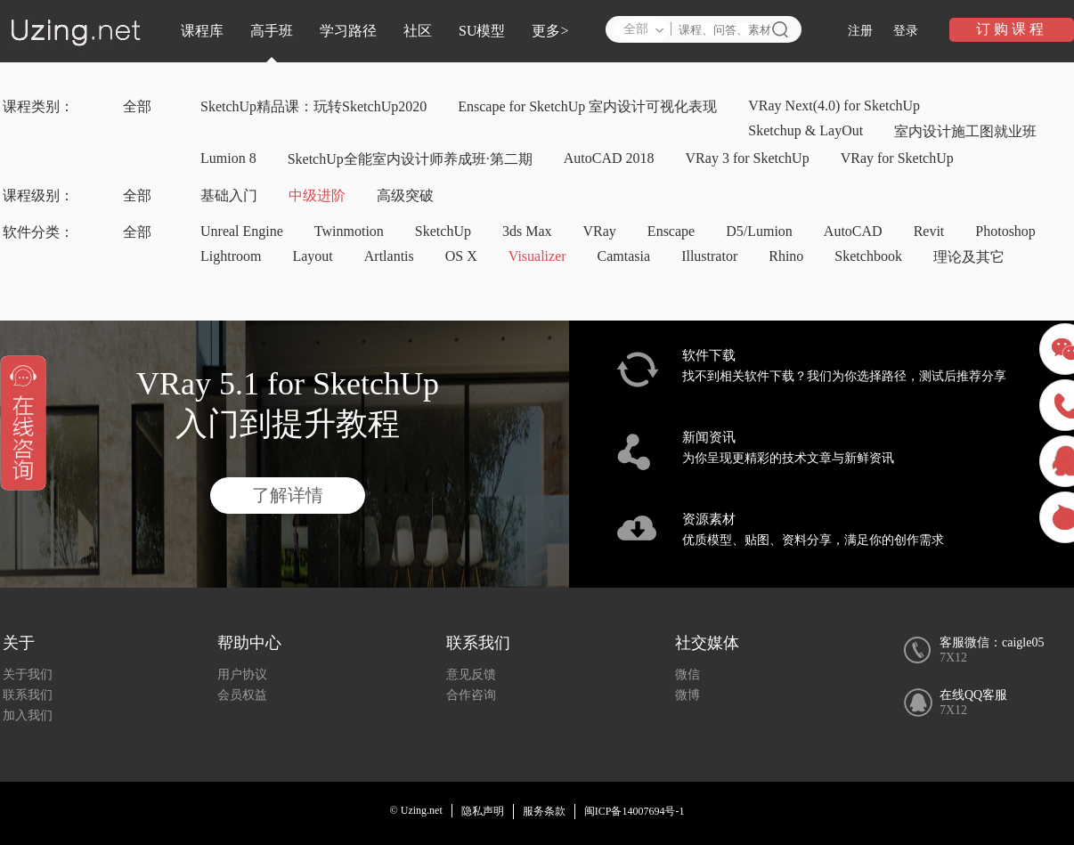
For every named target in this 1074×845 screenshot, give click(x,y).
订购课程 (1011, 29)
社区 (417, 30)
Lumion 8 (228, 158)
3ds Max (527, 231)
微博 (687, 695)
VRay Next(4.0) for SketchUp (834, 105)
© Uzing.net (416, 810)
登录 (905, 30)
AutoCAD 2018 (609, 158)
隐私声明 (482, 811)
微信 (687, 674)
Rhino (786, 256)
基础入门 (228, 195)
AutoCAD (853, 231)
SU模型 (482, 30)
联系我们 (28, 695)
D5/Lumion (759, 231)
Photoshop (1005, 231)
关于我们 (28, 674)
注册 (860, 30)
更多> (550, 30)
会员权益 (242, 695)
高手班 (271, 30)
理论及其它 (969, 256)
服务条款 (544, 811)
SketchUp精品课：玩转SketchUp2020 (313, 106)
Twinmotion (349, 231)
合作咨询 (471, 695)
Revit (929, 231)
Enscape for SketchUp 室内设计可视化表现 (587, 106)
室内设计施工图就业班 (965, 131)
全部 (137, 106)
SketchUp (443, 231)
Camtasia (624, 256)
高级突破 (405, 195)
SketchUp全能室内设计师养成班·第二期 (410, 159)
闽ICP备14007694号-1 (634, 811)
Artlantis (389, 256)
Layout (312, 256)
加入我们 (28, 715)
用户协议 (242, 674)
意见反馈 (471, 674)
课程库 (202, 30)
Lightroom (230, 256)
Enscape (671, 231)
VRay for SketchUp (897, 158)
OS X (461, 256)
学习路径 (348, 30)
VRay (599, 231)
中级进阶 (317, 195)
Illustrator (709, 256)
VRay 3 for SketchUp (748, 158)
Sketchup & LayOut (805, 130)
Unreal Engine (241, 231)
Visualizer (537, 256)
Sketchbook (868, 256)
